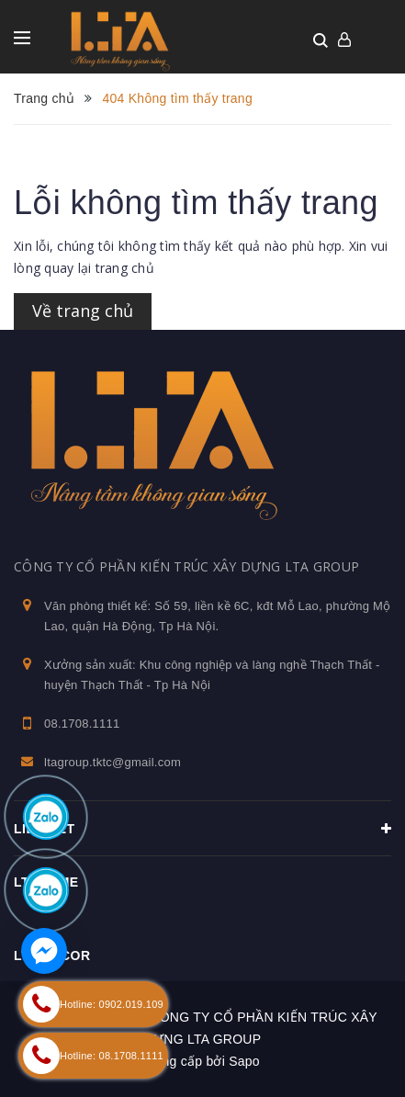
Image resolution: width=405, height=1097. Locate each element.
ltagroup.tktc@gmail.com (112, 762)
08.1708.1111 (82, 723)
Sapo (244, 1061)
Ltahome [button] (46, 882)
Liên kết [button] (202, 829)
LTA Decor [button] (52, 955)
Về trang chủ (82, 311)
